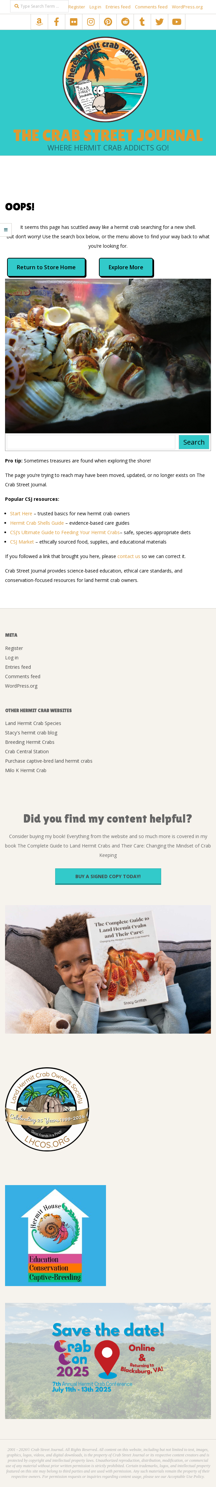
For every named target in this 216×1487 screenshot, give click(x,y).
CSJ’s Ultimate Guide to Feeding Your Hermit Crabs (65, 532)
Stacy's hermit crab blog (31, 732)
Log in (95, 7)
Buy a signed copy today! (108, 876)
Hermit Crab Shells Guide (37, 523)
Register (76, 7)
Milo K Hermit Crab (25, 770)
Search (194, 442)
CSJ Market (22, 542)
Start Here (21, 513)
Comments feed (151, 7)
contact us (128, 556)
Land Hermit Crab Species (33, 723)
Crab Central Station (27, 751)
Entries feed (118, 7)
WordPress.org (187, 7)
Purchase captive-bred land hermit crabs (49, 761)
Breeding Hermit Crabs (30, 742)
